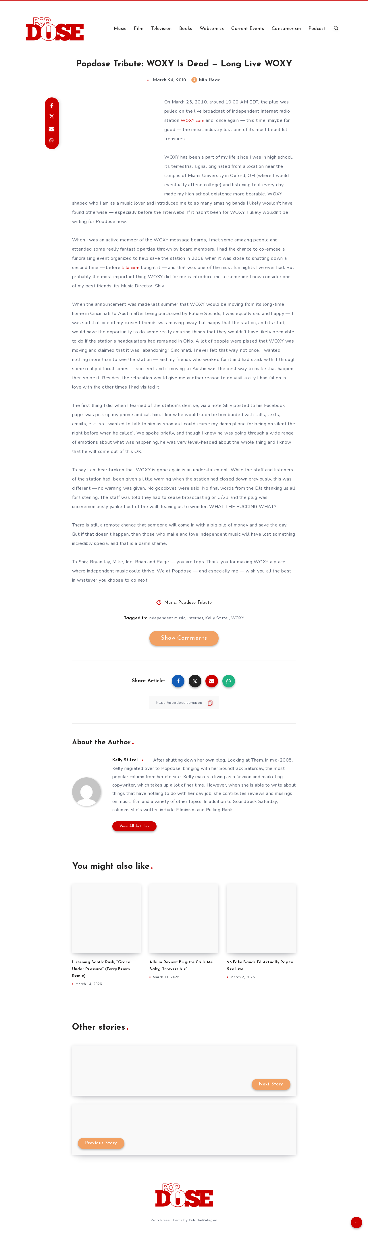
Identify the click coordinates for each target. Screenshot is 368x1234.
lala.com (131, 267)
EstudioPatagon (203, 1219)
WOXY (237, 618)
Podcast (317, 28)
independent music (167, 618)
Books (185, 28)
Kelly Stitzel (217, 618)
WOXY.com (193, 120)
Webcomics (212, 28)
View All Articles (135, 826)
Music (120, 28)
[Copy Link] (184, 702)
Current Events (247, 28)
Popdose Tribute (195, 603)
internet (195, 618)
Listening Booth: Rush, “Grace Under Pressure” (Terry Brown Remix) (104, 969)
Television (161, 28)
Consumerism (286, 28)
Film (138, 28)
